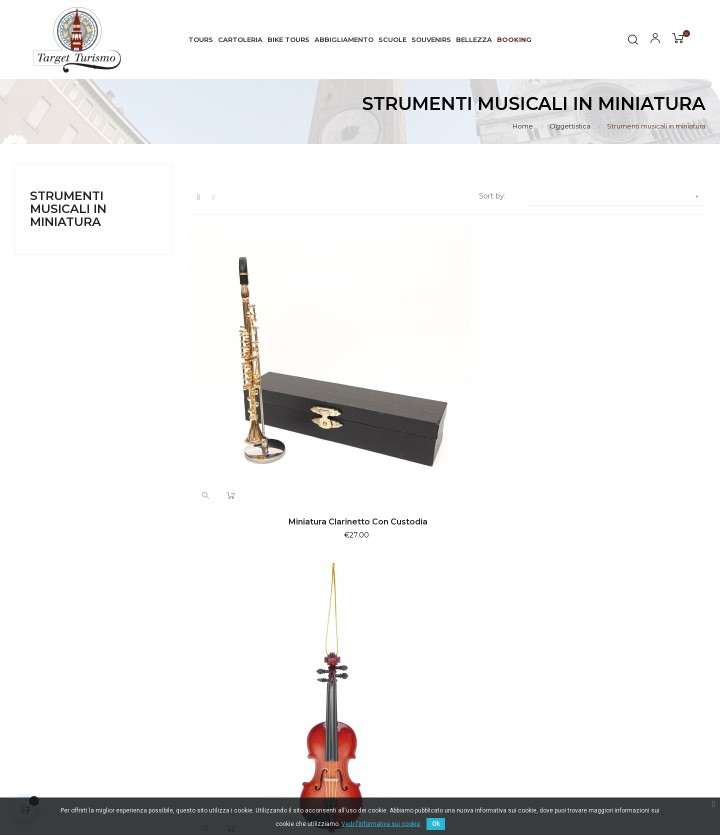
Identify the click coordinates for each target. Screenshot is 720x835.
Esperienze (510, 660)
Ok (436, 824)
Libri (497, 714)
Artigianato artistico (525, 696)
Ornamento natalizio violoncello (627, 397)
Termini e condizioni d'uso (656, 670)
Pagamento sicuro (643, 688)
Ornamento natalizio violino (449, 397)
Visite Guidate (515, 642)
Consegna (628, 624)
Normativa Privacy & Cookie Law (660, 647)
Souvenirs (507, 678)
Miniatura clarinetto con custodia (271, 397)
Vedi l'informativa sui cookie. (382, 824)
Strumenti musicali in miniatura (68, 209)
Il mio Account (636, 706)
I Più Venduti (513, 624)
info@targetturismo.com (294, 687)
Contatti (624, 724)
